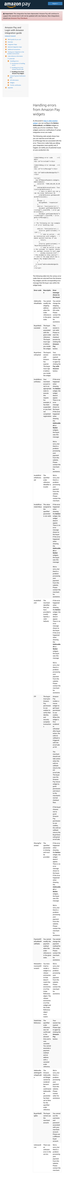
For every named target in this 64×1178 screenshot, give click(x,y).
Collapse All (7, 35)
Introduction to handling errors (18, 64)
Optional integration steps (14, 47)
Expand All (13, 35)
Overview (10, 42)
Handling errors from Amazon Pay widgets (18, 72)
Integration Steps (12, 44)
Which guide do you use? (14, 39)
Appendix (10, 87)
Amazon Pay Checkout (19, 18)
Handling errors (14, 61)
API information (14, 80)
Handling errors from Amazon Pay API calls (17, 68)
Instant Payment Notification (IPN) (18, 77)
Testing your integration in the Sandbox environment (15, 53)
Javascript (12, 58)
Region (55, 3)
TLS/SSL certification (15, 85)
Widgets (12, 83)
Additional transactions (13, 49)
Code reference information (15, 56)
